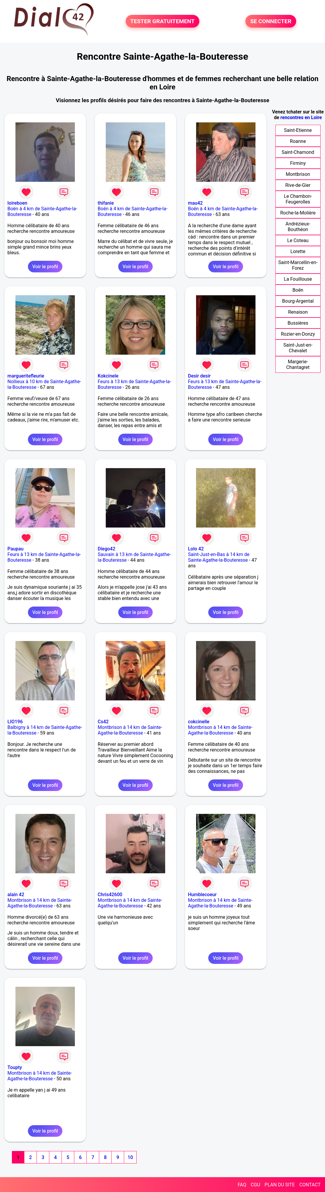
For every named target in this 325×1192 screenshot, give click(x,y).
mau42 (195, 203)
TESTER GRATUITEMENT (162, 21)
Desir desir (199, 376)
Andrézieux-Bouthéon (297, 226)
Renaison (298, 312)
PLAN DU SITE (280, 1185)
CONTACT (310, 1185)
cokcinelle (198, 721)
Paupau (15, 549)
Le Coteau (298, 240)
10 (130, 1157)
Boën (298, 290)
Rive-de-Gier (297, 185)
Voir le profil (45, 266)
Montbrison (298, 174)
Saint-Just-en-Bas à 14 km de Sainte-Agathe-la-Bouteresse (219, 557)
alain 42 (15, 894)
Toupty (14, 1067)
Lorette (298, 251)
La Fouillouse (298, 279)
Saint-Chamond (298, 152)
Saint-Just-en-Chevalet (298, 347)
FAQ (242, 1185)
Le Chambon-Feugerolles (298, 199)
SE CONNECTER (270, 21)
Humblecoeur (202, 894)
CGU (255, 1185)
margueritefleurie (25, 376)
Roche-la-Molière (297, 213)
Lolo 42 (196, 549)
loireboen (17, 203)
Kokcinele (108, 376)
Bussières (298, 323)
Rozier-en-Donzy (298, 334)
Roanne (298, 141)
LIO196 (15, 721)
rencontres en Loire (301, 117)
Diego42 (106, 549)
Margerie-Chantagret (298, 364)
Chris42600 (110, 894)
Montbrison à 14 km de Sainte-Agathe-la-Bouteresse (130, 730)
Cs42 (103, 721)
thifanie (106, 203)
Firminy (298, 163)
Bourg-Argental (298, 301)
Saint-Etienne (298, 130)
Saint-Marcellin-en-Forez (298, 265)
